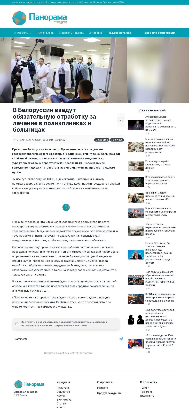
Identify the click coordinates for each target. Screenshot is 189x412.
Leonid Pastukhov (54, 139)
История (102, 387)
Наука (61, 395)
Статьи (61, 403)
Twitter (144, 387)
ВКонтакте (147, 395)
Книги (60, 407)
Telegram (146, 391)
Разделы (23, 33)
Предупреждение (109, 393)
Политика (116, 139)
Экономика (64, 399)
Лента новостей (152, 110)
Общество (102, 139)
